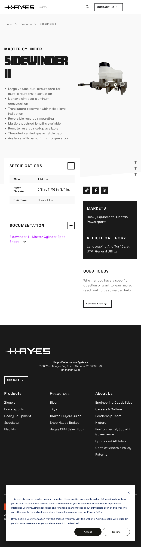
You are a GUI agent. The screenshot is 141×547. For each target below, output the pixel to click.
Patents (101, 454)
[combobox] (61, 7)
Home (9, 24)
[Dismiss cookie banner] (128, 492)
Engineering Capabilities (113, 402)
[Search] (87, 7)
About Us (104, 393)
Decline (116, 531)
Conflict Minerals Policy (113, 448)
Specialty (11, 423)
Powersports (14, 409)
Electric (10, 429)
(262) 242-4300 (70, 370)
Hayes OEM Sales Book (67, 429)
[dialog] (70, 513)
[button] (135, 7)
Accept (88, 531)
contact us (94, 303)
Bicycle (10, 402)
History (100, 423)
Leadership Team (108, 416)
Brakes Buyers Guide (66, 416)
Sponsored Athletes (110, 441)
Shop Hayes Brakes (64, 423)
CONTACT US (105, 7)
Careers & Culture (108, 409)
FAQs (53, 409)
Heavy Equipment (17, 416)
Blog (53, 402)
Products (26, 24)
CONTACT (13, 380)
